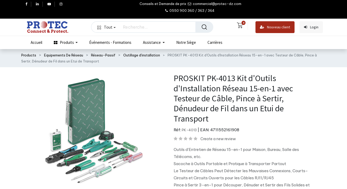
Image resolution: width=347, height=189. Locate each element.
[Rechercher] (204, 27)
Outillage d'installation (141, 55)
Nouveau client (275, 27)
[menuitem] (36, 42)
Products (28, 55)
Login (311, 27)
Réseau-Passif (103, 55)
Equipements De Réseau (63, 55)
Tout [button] (106, 27)
